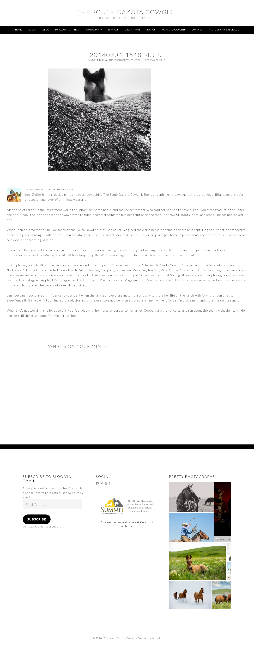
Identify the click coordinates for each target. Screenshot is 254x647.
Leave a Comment (155, 60)
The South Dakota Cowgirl (127, 11)
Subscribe (36, 520)
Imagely (156, 638)
